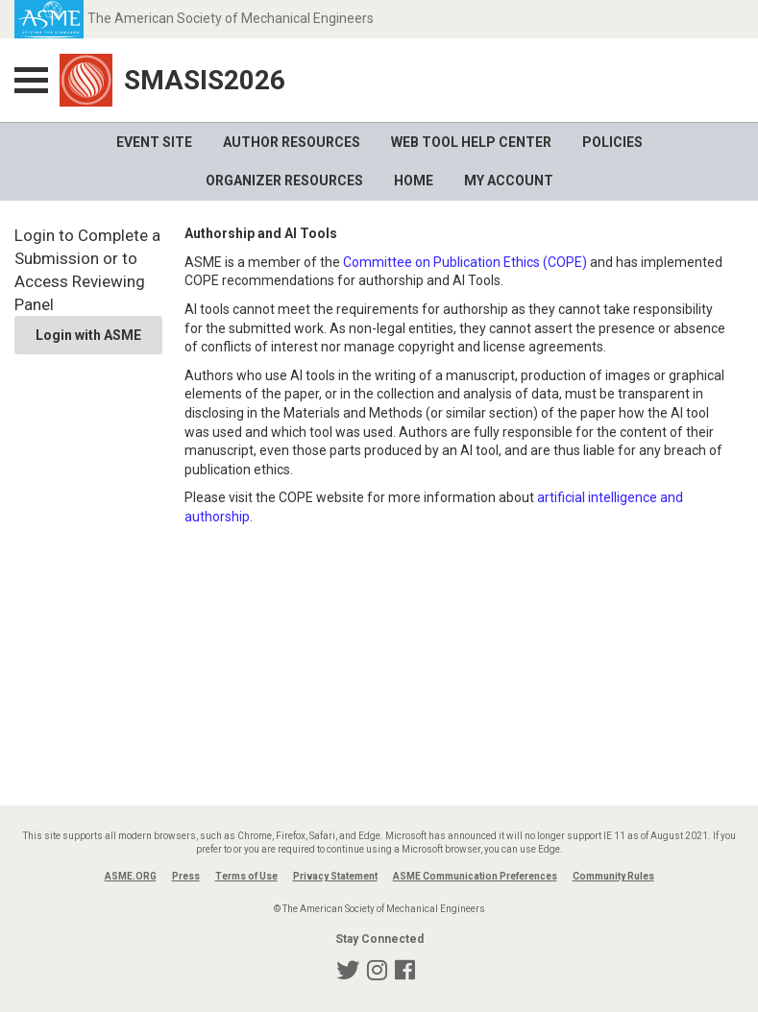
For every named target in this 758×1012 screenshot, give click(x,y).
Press (186, 876)
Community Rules (613, 876)
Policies (612, 142)
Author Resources (291, 142)
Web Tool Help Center (471, 142)
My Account (508, 180)
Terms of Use (246, 876)
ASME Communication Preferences (475, 876)
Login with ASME (88, 335)
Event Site (154, 142)
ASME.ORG (131, 876)
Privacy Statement (335, 876)
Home (413, 180)
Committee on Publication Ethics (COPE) (465, 262)
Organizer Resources (284, 180)
